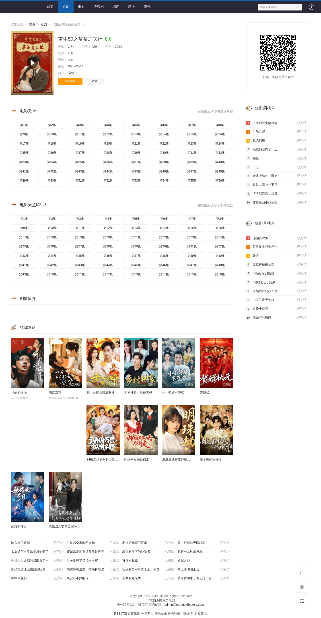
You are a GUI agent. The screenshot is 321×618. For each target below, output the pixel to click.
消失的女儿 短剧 (276, 282)
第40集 (220, 162)
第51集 (80, 180)
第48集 (220, 171)
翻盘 (276, 158)
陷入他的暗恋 (37, 543)
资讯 (147, 6)
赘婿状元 (206, 392)
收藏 (94, 81)
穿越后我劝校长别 (276, 291)
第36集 (108, 162)
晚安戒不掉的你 (93, 578)
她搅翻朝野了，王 (276, 149)
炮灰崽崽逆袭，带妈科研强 (93, 569)
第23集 (192, 143)
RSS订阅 (120, 613)
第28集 (108, 152)
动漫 (131, 6)
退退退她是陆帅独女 (176, 459)
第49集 (24, 180)
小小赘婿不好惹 (173, 392)
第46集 (164, 171)
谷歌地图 (187, 613)
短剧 (65, 6)
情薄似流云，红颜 (276, 193)
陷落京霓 (55, 392)
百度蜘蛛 (134, 613)
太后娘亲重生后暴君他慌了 (37, 552)
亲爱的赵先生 (148, 578)
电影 (81, 6)
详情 (73, 73)
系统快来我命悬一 (276, 247)
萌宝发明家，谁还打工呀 (203, 578)
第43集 (80, 171)
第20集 (108, 143)
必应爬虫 (200, 613)
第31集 (192, 152)
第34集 (52, 162)
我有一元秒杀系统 (203, 552)
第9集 (24, 134)
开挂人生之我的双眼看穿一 (37, 560)
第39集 (192, 162)
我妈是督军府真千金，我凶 (148, 569)
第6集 (164, 125)
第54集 (164, 180)
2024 (118, 46)
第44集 (108, 171)
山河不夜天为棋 (276, 300)
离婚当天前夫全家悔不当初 (67, 526)
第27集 (80, 152)
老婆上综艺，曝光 (276, 176)
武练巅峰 (276, 141)
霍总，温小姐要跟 (276, 185)
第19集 (80, 143)
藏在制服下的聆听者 (148, 552)
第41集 (24, 171)
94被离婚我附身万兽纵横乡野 (107, 459)
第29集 (136, 152)
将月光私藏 (148, 560)
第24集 (220, 143)
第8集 (220, 125)
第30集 (164, 152)
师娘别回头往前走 (136, 459)
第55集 (192, 180)
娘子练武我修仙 (211, 459)
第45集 (136, 171)
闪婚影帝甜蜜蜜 (276, 273)
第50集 (52, 180)
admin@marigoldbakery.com (184, 604)
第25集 (24, 152)
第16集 (220, 134)
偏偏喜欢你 (276, 238)
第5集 (136, 125)
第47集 (192, 171)
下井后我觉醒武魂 (276, 123)
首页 (50, 6)
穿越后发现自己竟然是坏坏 (93, 552)
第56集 (220, 180)
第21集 (136, 143)
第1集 (24, 125)
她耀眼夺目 (19, 526)
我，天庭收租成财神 (100, 392)
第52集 (108, 180)
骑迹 (276, 256)
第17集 (24, 143)
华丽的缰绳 (19, 392)
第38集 (164, 162)
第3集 (80, 125)
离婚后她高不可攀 (148, 543)
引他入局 (276, 132)
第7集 (192, 125)
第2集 (52, 125)
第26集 (52, 152)
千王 (276, 167)
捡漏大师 (203, 560)
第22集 (164, 143)
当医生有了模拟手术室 (93, 560)
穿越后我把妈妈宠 (276, 202)
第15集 (192, 134)
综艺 (116, 6)
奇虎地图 (174, 613)
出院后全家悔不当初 (93, 543)
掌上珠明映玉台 (203, 569)
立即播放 (70, 81)
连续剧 (99, 6)
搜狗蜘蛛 (160, 613)
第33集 (24, 162)
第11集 (80, 134)
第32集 (220, 152)
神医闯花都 (37, 578)
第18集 (52, 143)
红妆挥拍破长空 (276, 264)
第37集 (136, 162)
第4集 (108, 125)
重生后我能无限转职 (203, 543)
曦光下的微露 (276, 317)
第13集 (136, 134)
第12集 (108, 134)
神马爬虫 (147, 613)
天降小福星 (276, 309)
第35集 (80, 162)
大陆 (94, 46)
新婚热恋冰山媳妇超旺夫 (37, 569)
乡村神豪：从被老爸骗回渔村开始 (147, 392)
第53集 (136, 180)
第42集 (52, 171)
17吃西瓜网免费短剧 (160, 600)
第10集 (52, 134)
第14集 (164, 134)
